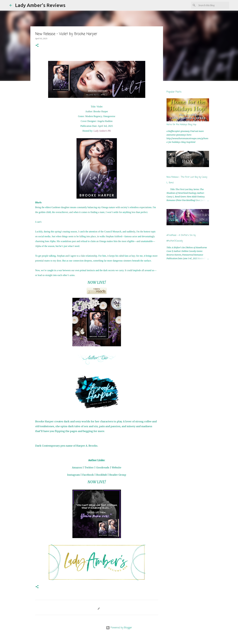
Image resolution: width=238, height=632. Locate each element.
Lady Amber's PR (102, 131)
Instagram (73, 474)
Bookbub (101, 474)
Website (116, 467)
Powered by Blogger (119, 628)
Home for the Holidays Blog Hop (181, 124)
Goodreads (102, 467)
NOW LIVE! (97, 282)
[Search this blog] (213, 5)
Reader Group (117, 474)
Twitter (89, 467)
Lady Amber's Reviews (40, 5)
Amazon (77, 467)
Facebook (88, 474)
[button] (37, 45)
